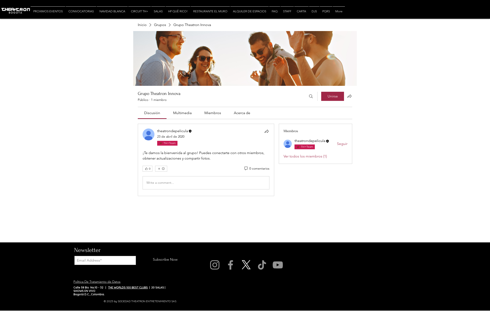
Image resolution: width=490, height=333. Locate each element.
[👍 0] (147, 169)
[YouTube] (277, 265)
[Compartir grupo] (349, 96)
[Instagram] (215, 265)
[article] (206, 160)
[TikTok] (262, 265)
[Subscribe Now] (165, 259)
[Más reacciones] (161, 169)
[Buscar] (311, 96)
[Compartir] (266, 131)
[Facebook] (230, 265)
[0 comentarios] (256, 168)
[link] (152, 113)
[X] (246, 265)
